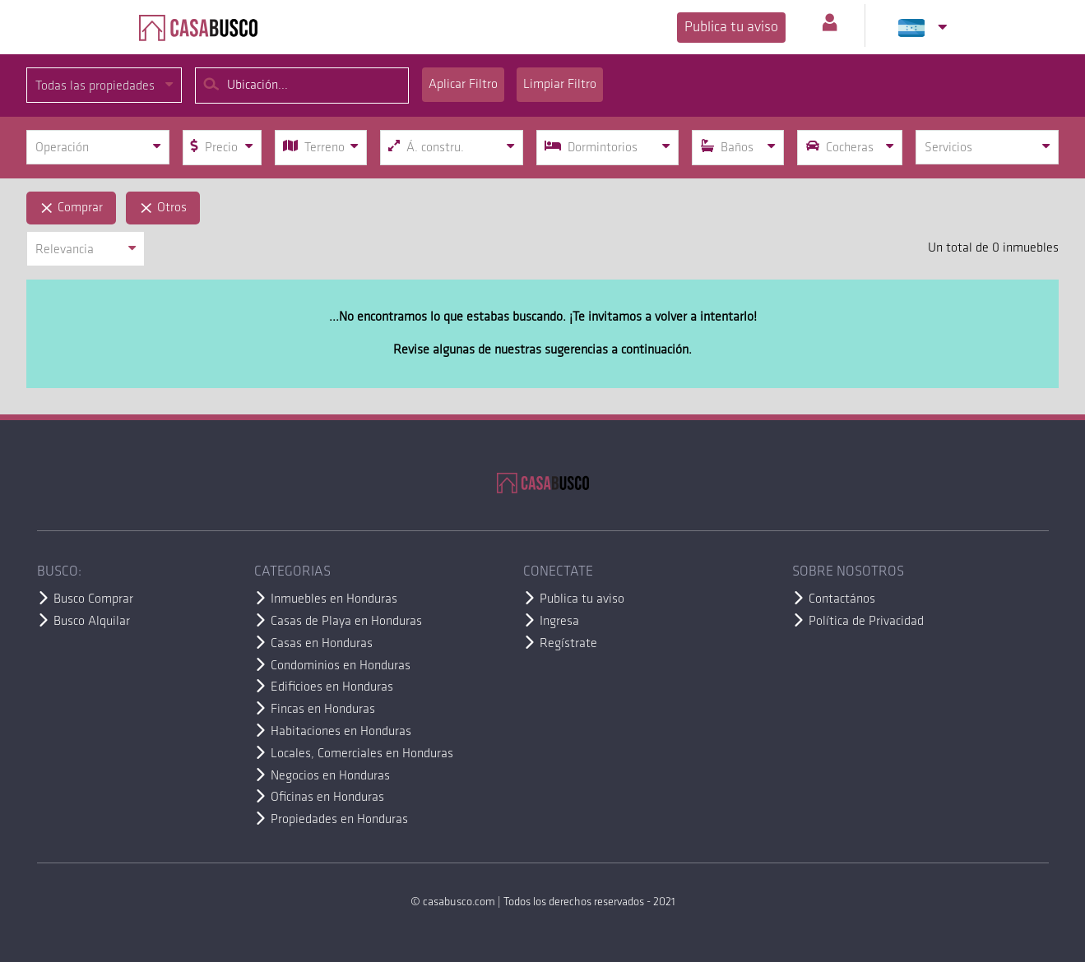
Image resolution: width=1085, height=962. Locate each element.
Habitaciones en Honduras (341, 731)
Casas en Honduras (322, 643)
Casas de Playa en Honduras (346, 621)
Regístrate (568, 643)
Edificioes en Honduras (332, 687)
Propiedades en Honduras (339, 819)
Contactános (842, 599)
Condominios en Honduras (340, 666)
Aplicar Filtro (463, 84)
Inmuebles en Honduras (334, 599)
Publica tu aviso (731, 27)
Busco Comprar (93, 599)
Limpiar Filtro (559, 84)
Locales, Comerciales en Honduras (362, 754)
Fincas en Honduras (323, 709)
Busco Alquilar (91, 621)
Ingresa (559, 621)
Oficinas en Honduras (327, 797)
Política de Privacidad (866, 621)
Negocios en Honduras (330, 776)
